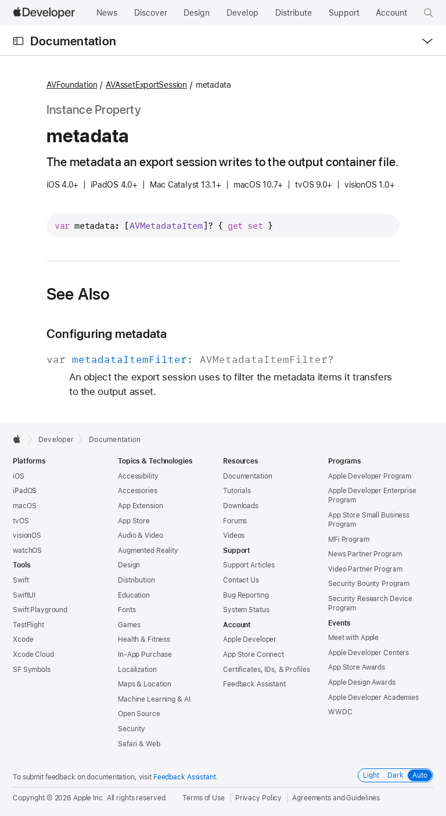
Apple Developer (249, 639)
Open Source (139, 714)
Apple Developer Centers (368, 653)
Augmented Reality (148, 551)
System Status (246, 610)
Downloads (240, 506)
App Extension (140, 506)
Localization (137, 670)
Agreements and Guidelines (336, 798)
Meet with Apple (353, 638)
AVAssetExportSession (146, 84)
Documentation (73, 41)
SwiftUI (24, 595)
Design (129, 565)
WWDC (340, 712)
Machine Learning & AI (154, 699)
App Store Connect (253, 654)
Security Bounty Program (368, 584)
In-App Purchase (145, 654)
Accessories (137, 491)
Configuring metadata (106, 333)
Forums (235, 521)
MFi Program (348, 539)
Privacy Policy (258, 798)
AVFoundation (71, 84)
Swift (20, 580)
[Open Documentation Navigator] (18, 41)
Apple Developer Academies (373, 697)
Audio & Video (140, 535)
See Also (78, 294)
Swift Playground (40, 610)
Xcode (23, 639)
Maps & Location (144, 684)
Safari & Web (139, 744)
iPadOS (25, 491)
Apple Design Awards (361, 682)
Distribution (136, 580)
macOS (24, 506)
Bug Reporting (245, 595)
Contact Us (241, 580)
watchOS (27, 551)
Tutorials (237, 491)
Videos (233, 535)
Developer (56, 440)
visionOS (27, 535)
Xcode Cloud (33, 654)
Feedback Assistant (254, 684)
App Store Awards (356, 667)
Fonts (126, 610)
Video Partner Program (365, 569)
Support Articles (249, 565)
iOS (18, 476)
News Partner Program (365, 554)
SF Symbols (32, 670)
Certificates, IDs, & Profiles (266, 670)
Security (131, 729)
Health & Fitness (144, 639)
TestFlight (28, 625)
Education (134, 595)
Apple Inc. (89, 798)
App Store (134, 521)
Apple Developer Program (369, 476)
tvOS (21, 521)
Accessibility (138, 476)
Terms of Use (203, 798)
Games (129, 625)
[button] (428, 13)
